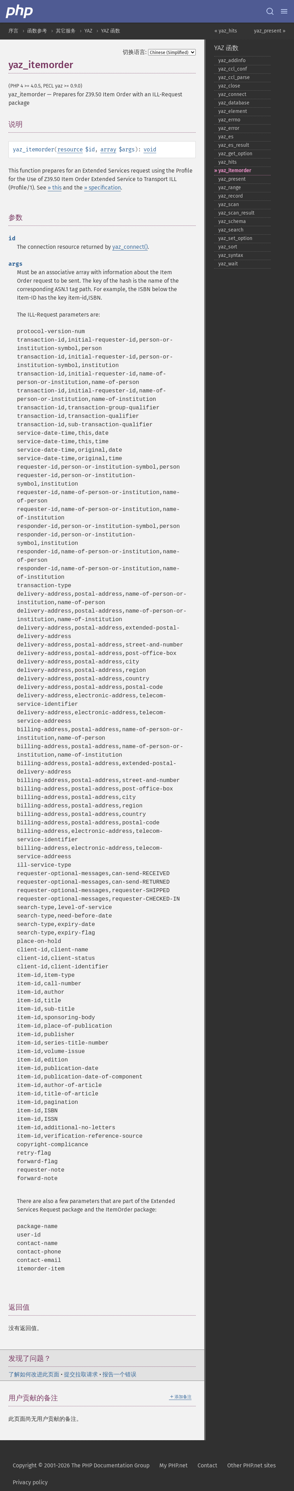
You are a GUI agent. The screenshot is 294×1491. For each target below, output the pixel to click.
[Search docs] (270, 11)
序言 (13, 31)
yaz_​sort (227, 247)
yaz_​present (232, 179)
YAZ (88, 31)
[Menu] (284, 11)
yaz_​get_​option (235, 154)
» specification (102, 187)
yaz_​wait (228, 264)
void (149, 149)
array (108, 149)
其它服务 (66, 31)
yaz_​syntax (230, 255)
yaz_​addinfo (232, 61)
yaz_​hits (227, 162)
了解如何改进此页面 (33, 1374)
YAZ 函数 (110, 31)
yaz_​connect (232, 94)
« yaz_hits (225, 31)
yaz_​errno (229, 120)
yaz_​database (233, 103)
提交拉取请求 (81, 1374)
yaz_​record (230, 196)
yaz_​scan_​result (236, 213)
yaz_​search (230, 230)
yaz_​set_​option (235, 238)
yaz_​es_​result (233, 145)
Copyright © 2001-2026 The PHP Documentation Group (81, 1465)
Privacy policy (30, 1482)
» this (54, 187)
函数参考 (37, 31)
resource (70, 149)
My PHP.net (173, 1465)
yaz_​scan (228, 205)
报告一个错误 (119, 1374)
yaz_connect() (130, 247)
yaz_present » (270, 31)
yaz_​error (228, 128)
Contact (207, 1465)
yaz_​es (226, 137)
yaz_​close (229, 86)
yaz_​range (229, 188)
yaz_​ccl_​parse (234, 77)
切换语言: (135, 52)
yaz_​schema (232, 221)
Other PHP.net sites (251, 1465)
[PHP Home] (20, 11)
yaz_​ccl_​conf (232, 69)
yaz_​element (232, 111)
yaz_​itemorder (234, 171)
